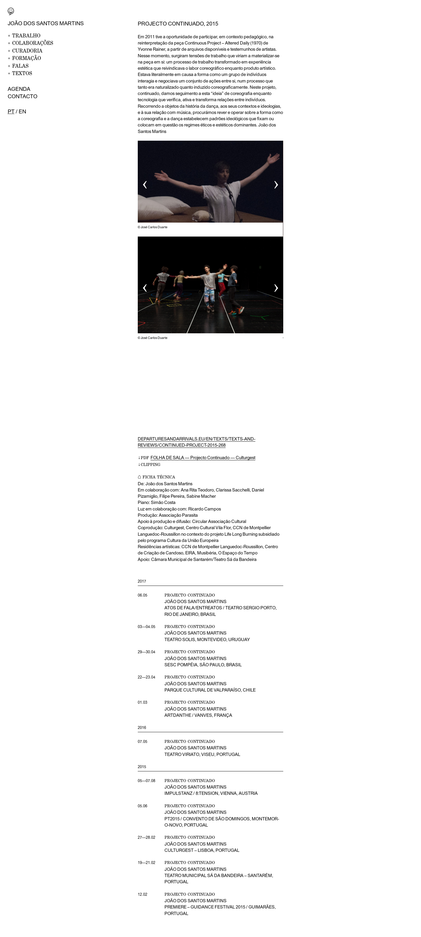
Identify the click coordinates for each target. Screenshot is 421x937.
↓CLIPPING (149, 464)
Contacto (22, 96)
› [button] (276, 182)
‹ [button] (145, 182)
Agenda (19, 89)
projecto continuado (189, 780)
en (22, 111)
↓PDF (196, 457)
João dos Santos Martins (46, 23)
